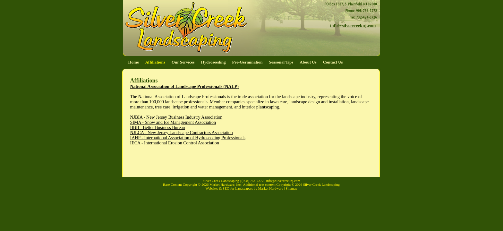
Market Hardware (270, 188)
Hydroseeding (213, 62)
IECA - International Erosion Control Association (174, 143)
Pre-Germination (247, 62)
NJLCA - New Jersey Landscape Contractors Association (181, 132)
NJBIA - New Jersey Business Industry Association (176, 117)
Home (133, 62)
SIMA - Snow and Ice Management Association (173, 122)
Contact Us (333, 62)
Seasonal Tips (281, 62)
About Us (308, 62)
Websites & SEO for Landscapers (229, 188)
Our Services (183, 62)
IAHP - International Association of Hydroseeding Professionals (188, 137)
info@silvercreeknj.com (283, 181)
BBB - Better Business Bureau (157, 127)
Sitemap (291, 188)
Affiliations (155, 62)
